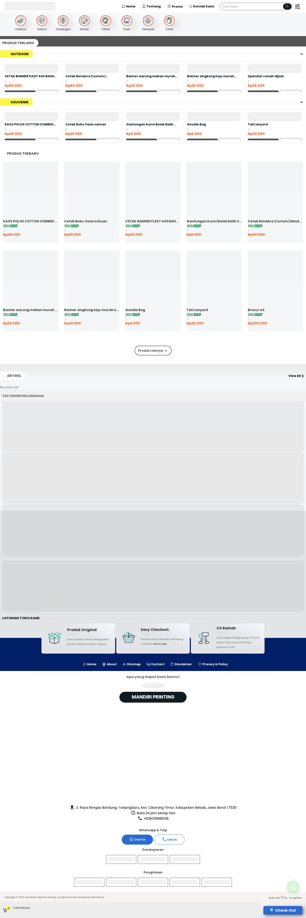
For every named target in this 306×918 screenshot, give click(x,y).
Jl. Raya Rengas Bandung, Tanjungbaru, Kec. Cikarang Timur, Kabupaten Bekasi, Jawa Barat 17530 (153, 807)
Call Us (169, 839)
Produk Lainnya (153, 350)
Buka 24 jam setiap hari (153, 813)
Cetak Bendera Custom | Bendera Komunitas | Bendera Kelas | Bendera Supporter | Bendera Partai (90, 76)
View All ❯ (296, 376)
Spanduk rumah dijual (265, 76)
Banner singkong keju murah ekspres (210, 76)
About (109, 664)
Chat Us (137, 839)
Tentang (151, 6)
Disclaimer (181, 664)
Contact (155, 664)
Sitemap (132, 664)
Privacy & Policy (213, 664)
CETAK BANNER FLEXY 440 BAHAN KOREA (30, 76)
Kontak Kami (201, 6)
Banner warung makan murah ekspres (150, 76)
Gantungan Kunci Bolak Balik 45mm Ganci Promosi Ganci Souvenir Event (149, 124)
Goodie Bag (196, 124)
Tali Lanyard (258, 124)
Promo (175, 6)
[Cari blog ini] (256, 6)
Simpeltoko (295, 898)
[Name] (287, 6)
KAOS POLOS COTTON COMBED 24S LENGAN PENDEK (29, 124)
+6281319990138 (153, 818)
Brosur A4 (256, 310)
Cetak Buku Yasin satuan (85, 124)
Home (129, 6)
